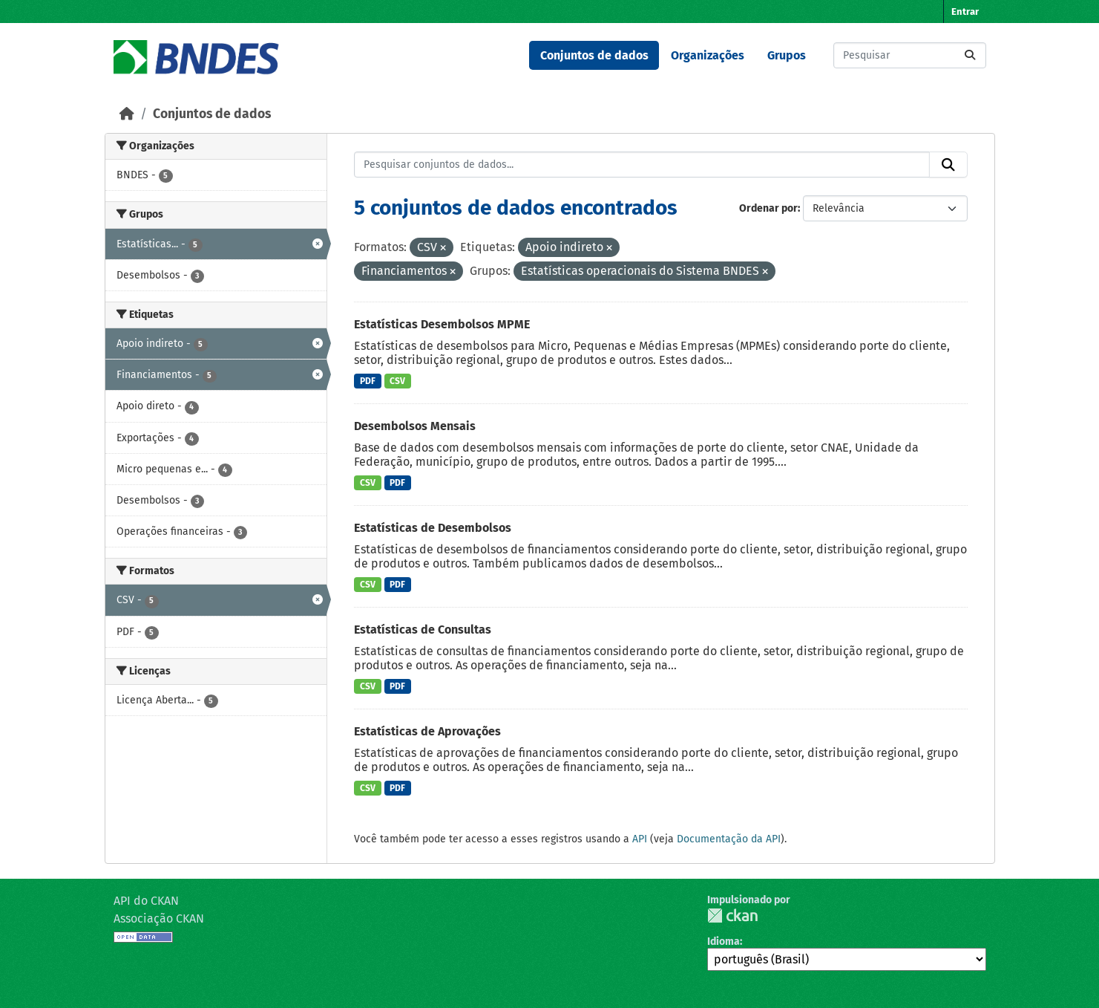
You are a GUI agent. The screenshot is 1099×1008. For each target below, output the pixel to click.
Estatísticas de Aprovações (427, 731)
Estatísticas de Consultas (422, 629)
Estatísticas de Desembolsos (432, 528)
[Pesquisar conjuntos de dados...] (909, 55)
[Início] (126, 114)
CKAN (732, 915)
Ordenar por (768, 208)
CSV (397, 381)
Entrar (965, 11)
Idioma (723, 941)
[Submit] (970, 55)
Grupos (786, 55)
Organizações (707, 55)
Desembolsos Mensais (415, 426)
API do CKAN (146, 901)
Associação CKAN (159, 918)
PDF (367, 381)
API (639, 839)
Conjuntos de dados (594, 55)
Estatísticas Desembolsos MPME (442, 324)
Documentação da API (729, 839)
